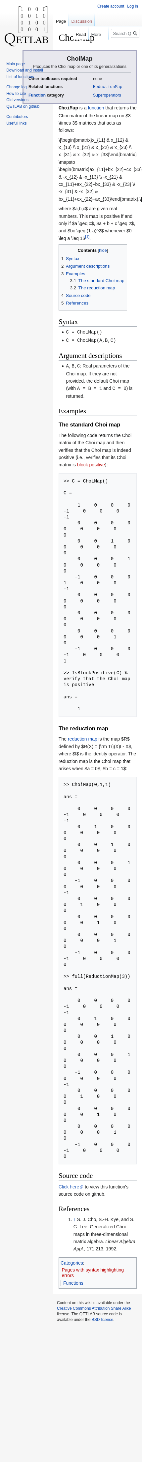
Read (76, 34)
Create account (110, 6)
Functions (73, 1281)
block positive (91, 462)
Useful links (16, 123)
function (96, 107)
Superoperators (107, 95)
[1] (87, 236)
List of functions (20, 76)
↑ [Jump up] (74, 1217)
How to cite (16, 93)
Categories (72, 1261)
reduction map (82, 737)
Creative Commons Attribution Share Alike (94, 1306)
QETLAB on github (22, 106)
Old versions (17, 100)
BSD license (102, 1317)
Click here (69, 1184)
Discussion (81, 21)
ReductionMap (107, 86)
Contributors (17, 116)
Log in (132, 6)
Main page (15, 64)
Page (61, 21)
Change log (16, 87)
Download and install (24, 70)
